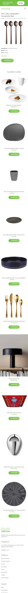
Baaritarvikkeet (5, 558)
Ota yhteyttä (4, 590)
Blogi (2, 587)
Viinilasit (3, 575)
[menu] (25, 8)
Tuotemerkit (11, 48)
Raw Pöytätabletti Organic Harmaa (14, 148)
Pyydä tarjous (21, 3)
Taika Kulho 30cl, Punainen (14, 412)
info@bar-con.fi (5, 550)
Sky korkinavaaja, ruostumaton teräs (14, 467)
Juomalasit (4, 566)
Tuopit (2, 569)
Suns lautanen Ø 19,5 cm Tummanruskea (14, 510)
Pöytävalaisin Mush (14, 378)
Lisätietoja (7, 60)
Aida (16, 48)
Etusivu (3, 18)
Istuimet (3, 564)
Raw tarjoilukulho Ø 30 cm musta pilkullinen (14, 278)
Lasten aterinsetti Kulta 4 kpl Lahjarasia (14, 321)
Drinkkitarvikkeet (5, 561)
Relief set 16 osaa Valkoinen (14, 105)
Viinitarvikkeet (4, 577)
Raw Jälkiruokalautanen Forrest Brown (14, 235)
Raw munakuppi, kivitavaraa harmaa (14, 191)
